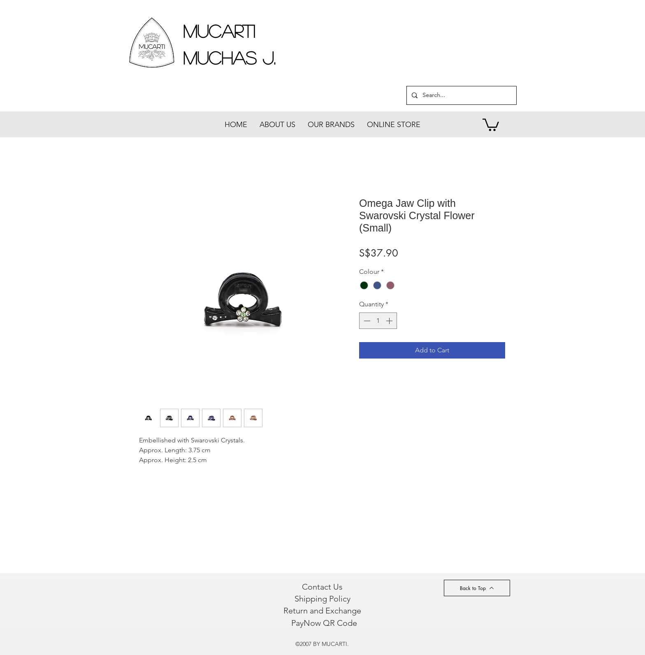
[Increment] (390, 321)
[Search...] (460, 95)
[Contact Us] (322, 587)
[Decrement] (366, 321)
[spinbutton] (378, 321)
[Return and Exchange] (322, 610)
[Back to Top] (477, 588)
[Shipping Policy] (322, 598)
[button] (491, 124)
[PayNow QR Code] (324, 623)
